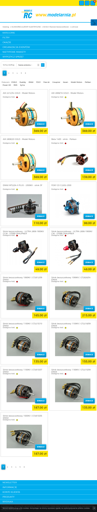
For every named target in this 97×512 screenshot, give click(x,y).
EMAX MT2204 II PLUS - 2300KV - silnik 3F (22, 185)
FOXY (38, 82)
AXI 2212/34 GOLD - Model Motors (19, 93)
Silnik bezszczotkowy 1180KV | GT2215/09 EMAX (71, 371)
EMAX (31, 82)
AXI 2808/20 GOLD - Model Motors (19, 139)
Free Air (46, 82)
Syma (22, 85)
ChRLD (14, 82)
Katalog (6, 27)
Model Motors (76, 82)
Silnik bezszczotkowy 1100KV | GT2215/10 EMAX (22, 325)
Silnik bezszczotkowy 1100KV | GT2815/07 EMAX (22, 371)
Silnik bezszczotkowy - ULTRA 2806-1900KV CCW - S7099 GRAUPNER (23, 233)
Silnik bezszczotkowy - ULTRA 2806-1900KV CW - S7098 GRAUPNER (71, 233)
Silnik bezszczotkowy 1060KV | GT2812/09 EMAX (22, 279)
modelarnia (48, 14)
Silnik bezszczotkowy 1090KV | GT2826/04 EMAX (71, 279)
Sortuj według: (9, 65)
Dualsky (23, 82)
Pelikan (88, 82)
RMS (15, 85)
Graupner (56, 82)
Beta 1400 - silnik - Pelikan (64, 139)
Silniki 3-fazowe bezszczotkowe (56, 27)
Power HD (7, 85)
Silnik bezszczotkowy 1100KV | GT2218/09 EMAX (71, 325)
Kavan (65, 82)
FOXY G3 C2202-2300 (61, 185)
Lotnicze (74, 27)
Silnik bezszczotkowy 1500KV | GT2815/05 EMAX (22, 417)
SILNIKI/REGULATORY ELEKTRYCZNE (26, 27)
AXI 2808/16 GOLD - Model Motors (67, 93)
